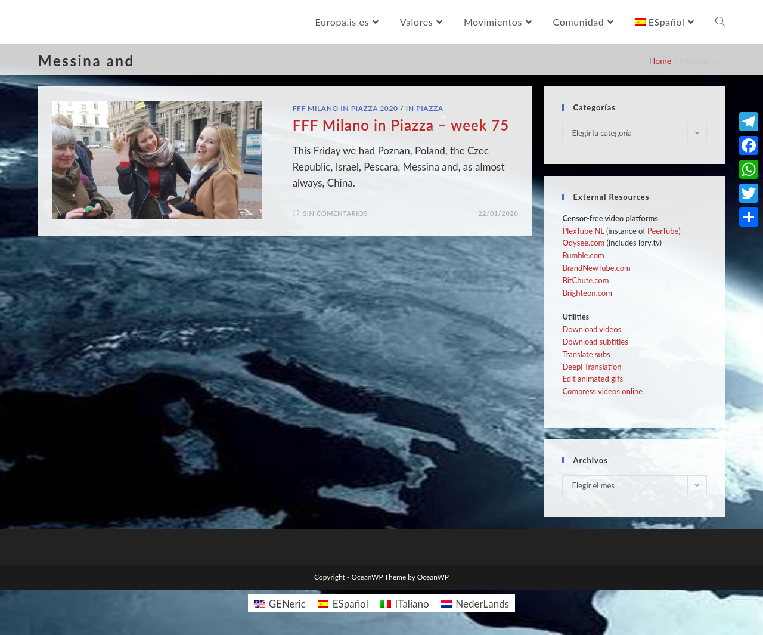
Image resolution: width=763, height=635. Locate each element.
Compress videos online (602, 391)
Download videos (591, 329)
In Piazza (424, 108)
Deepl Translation (591, 366)
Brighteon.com (587, 293)
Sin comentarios (335, 213)
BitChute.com (585, 280)
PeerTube (662, 231)
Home (660, 60)
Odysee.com (583, 242)
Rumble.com (583, 255)
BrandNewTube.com (596, 267)
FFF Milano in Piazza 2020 (345, 108)
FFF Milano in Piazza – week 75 (401, 125)
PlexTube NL (583, 231)
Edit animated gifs (592, 378)
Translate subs (586, 354)
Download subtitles (595, 341)
